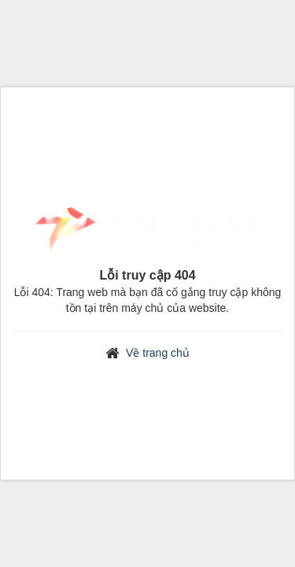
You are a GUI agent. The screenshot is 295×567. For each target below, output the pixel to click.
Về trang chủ (158, 352)
